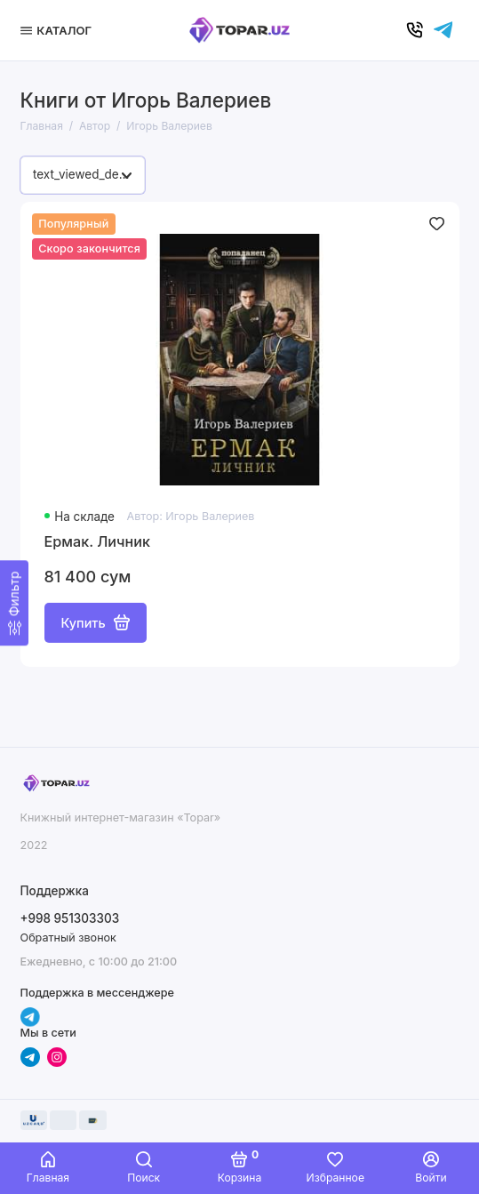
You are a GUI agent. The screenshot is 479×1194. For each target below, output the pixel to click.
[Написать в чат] (443, 30)
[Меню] (58, 30)
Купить (95, 622)
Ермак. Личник (97, 541)
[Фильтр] (14, 602)
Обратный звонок (68, 937)
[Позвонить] (415, 30)
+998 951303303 (70, 918)
